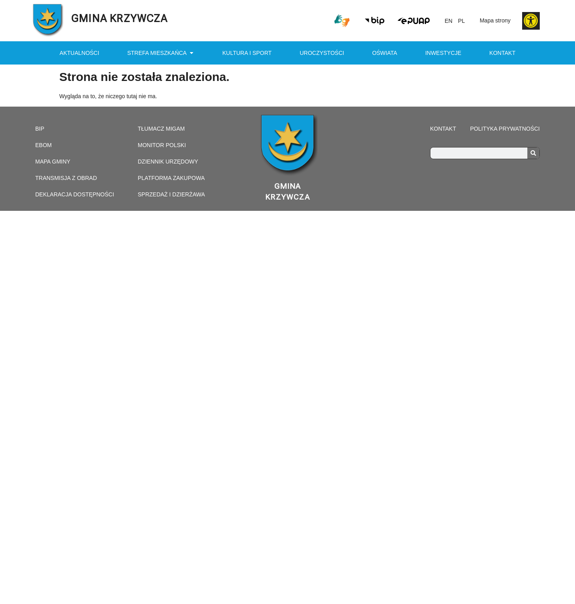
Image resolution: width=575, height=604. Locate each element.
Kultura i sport (246, 53)
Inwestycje (443, 53)
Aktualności (79, 53)
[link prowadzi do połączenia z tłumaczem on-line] (342, 20)
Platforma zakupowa (171, 178)
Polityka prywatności (505, 128)
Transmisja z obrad (66, 178)
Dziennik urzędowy (168, 161)
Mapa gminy (52, 161)
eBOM (43, 145)
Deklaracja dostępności (74, 194)
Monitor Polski (162, 145)
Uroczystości (322, 53)
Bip (39, 128)
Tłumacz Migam (161, 128)
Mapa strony (495, 20)
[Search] (533, 153)
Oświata (384, 53)
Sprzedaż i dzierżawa (171, 194)
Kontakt (502, 53)
